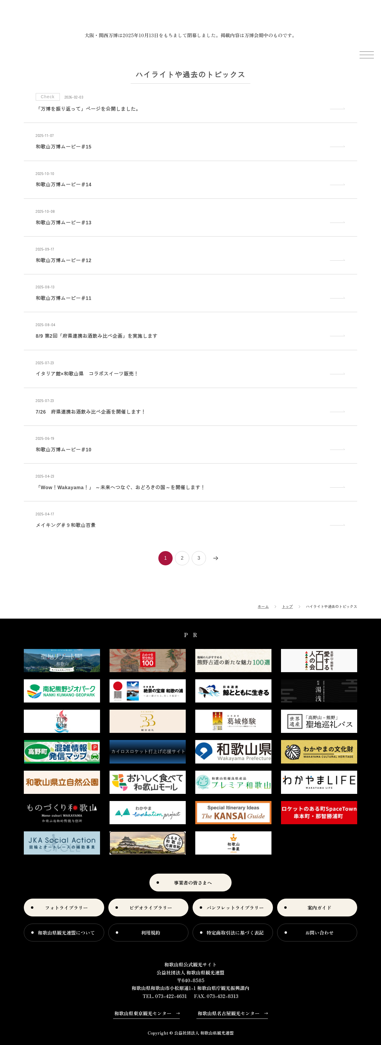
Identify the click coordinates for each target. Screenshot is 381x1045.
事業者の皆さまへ (193, 882)
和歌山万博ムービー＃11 (63, 298)
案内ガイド (319, 907)
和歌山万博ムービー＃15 (63, 146)
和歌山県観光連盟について (66, 932)
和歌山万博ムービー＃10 (63, 449)
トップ (287, 606)
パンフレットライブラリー (235, 907)
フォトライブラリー (66, 907)
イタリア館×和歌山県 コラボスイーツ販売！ (87, 373)
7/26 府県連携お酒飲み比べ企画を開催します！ (91, 411)
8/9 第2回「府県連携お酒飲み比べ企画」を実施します (96, 336)
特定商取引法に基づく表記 (235, 932)
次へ (215, 558)
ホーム (263, 606)
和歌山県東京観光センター (142, 1013)
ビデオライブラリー (150, 907)
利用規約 (150, 932)
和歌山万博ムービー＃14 (63, 184)
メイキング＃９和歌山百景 (66, 525)
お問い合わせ (319, 932)
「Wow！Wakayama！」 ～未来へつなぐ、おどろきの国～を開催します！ (120, 487)
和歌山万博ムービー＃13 (63, 222)
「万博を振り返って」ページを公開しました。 (88, 109)
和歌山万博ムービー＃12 (63, 260)
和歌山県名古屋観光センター (229, 1013)
